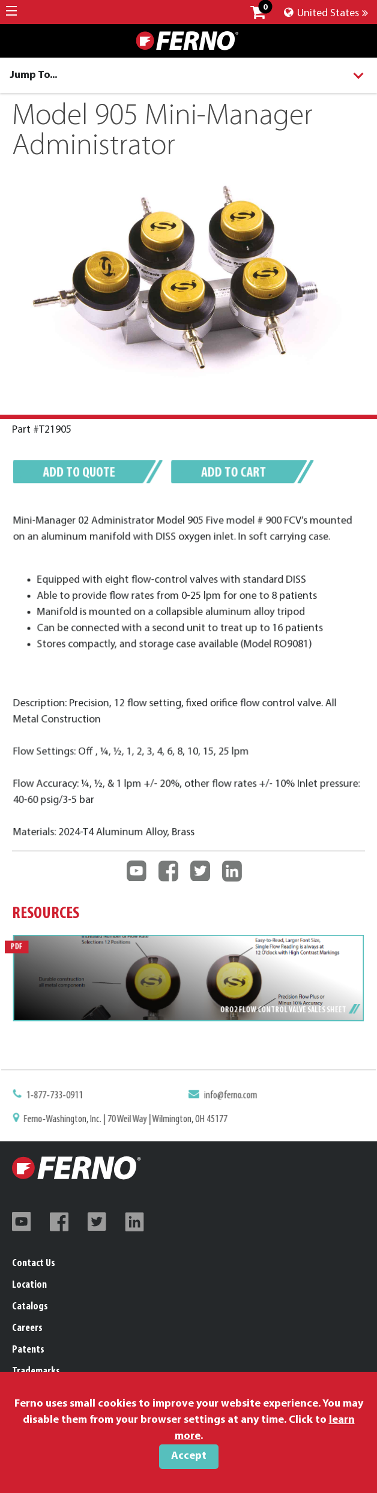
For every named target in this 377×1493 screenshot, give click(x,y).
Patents (28, 1350)
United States (326, 13)
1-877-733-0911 (61, 1097)
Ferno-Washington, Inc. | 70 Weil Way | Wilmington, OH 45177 (129, 1119)
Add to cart (231, 474)
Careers (27, 1328)
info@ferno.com (229, 1097)
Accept (189, 1456)
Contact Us (33, 1263)
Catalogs (30, 1306)
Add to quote (84, 474)
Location (29, 1285)
